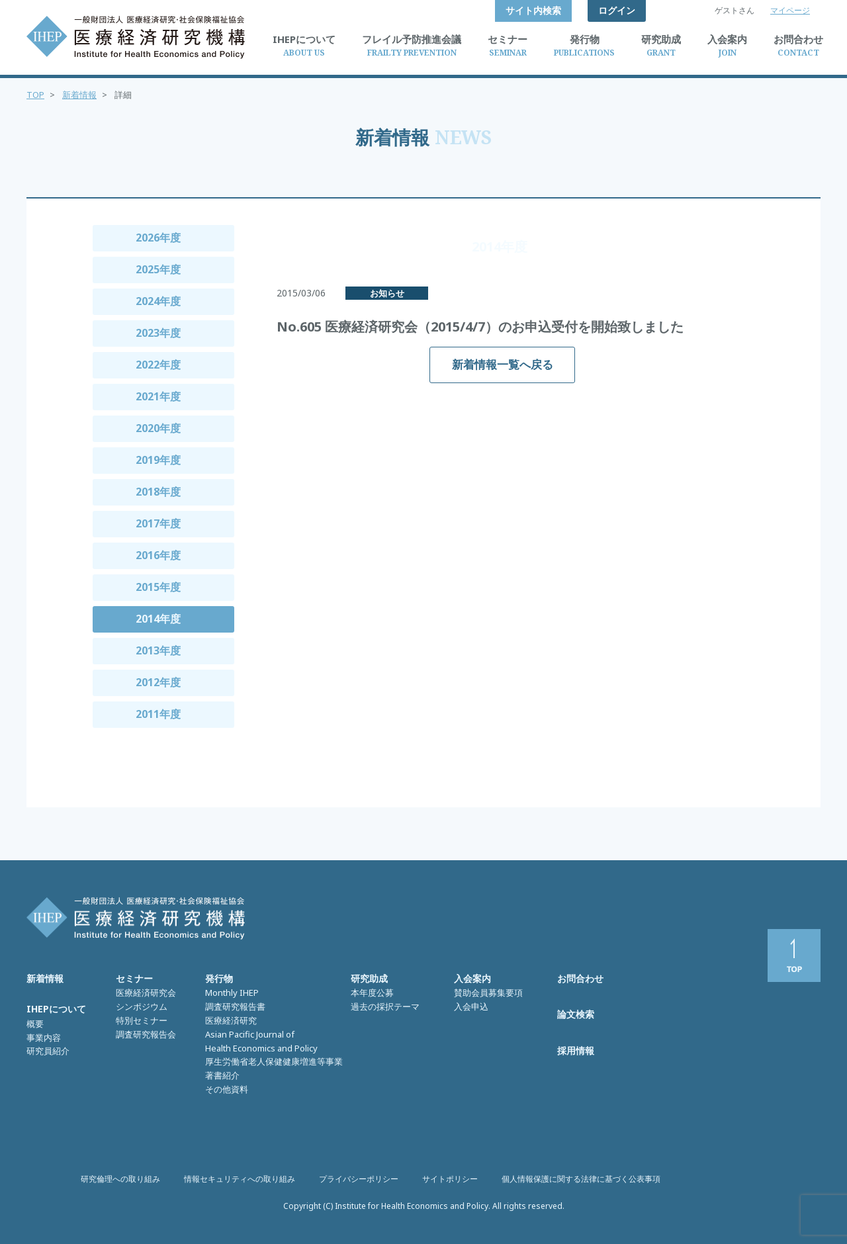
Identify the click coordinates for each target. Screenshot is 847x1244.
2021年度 (158, 396)
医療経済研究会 (146, 993)
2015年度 (158, 587)
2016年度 (158, 555)
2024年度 (158, 301)
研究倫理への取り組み (120, 1178)
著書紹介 (222, 1075)
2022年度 (158, 364)
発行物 (219, 978)
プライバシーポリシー (358, 1178)
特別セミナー (141, 1020)
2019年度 (158, 460)
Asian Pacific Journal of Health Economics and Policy (261, 1041)
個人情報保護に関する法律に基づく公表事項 (581, 1178)
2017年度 (158, 523)
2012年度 (158, 682)
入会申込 (471, 1006)
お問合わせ (580, 978)
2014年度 (158, 618)
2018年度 (158, 491)
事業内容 (43, 1038)
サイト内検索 (533, 10)
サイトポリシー (450, 1178)
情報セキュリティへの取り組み (239, 1178)
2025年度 (158, 269)
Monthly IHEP (232, 993)
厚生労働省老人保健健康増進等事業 (274, 1061)
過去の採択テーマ (385, 1006)
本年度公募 (372, 993)
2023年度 (158, 333)
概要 (35, 1024)
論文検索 (575, 1014)
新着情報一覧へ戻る (502, 364)
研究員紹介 (47, 1051)
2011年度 (158, 714)
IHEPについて (56, 1008)
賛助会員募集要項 (488, 993)
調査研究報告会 (146, 1034)
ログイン (616, 10)
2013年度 (158, 650)
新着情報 (79, 95)
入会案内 (472, 978)
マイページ (790, 10)
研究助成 (369, 978)
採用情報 (575, 1050)
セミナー (134, 978)
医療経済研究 (231, 1020)
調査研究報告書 (235, 1006)
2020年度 (158, 428)
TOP (35, 95)
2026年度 (158, 237)
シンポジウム (141, 1006)
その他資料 (226, 1089)
